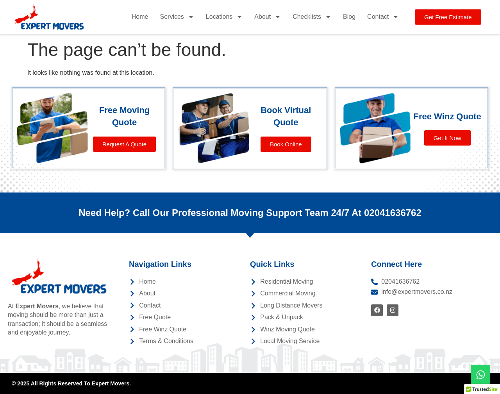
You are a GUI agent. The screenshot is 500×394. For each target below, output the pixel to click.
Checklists (312, 17)
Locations (224, 17)
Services (177, 17)
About (267, 17)
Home (140, 16)
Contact (383, 17)
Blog (349, 16)
